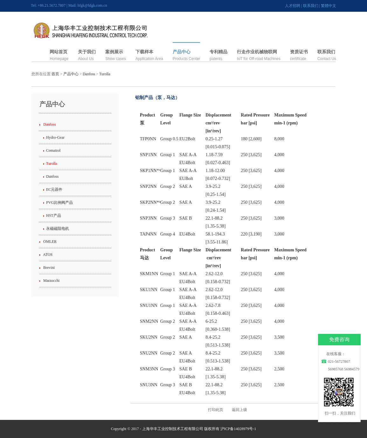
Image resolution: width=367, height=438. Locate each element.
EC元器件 (54, 189)
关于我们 (87, 52)
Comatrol (53, 150)
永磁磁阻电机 (57, 228)
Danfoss (89, 74)
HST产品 (53, 215)
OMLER (49, 241)
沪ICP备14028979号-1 (238, 429)
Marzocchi (50, 280)
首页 (55, 74)
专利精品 (218, 52)
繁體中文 (328, 5)
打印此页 (215, 410)
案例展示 (114, 52)
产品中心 (181, 52)
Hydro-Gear (55, 137)
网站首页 (58, 52)
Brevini (48, 267)
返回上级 (239, 410)
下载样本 (144, 52)
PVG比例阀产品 (59, 202)
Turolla (104, 74)
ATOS (47, 254)
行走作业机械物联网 (257, 52)
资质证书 (299, 52)
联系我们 (310, 5)
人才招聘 (292, 5)
